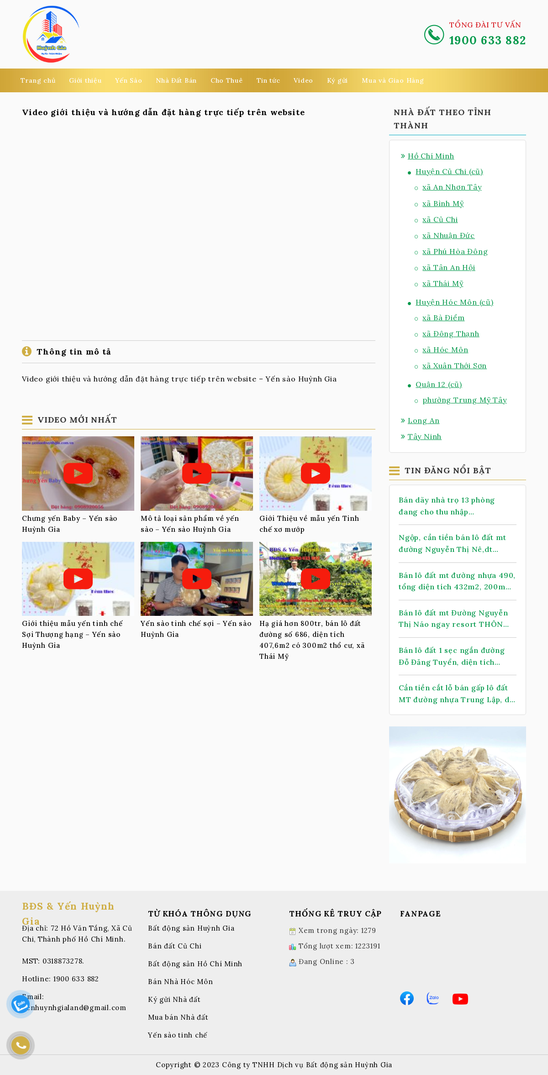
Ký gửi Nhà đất (174, 999)
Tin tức (268, 80)
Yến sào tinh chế (177, 1035)
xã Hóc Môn (441, 349)
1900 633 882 (76, 978)
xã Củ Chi (436, 219)
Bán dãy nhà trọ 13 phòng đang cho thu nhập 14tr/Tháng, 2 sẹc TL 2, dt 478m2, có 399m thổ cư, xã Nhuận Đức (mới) (450, 506)
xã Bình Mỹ (439, 203)
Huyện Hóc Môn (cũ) (451, 302)
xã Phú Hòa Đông (451, 251)
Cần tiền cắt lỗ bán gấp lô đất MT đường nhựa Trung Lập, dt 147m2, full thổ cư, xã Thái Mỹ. (456, 694)
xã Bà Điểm (439, 317)
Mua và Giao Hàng (393, 80)
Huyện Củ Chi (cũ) (445, 171)
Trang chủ (38, 80)
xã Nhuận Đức (445, 235)
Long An (420, 420)
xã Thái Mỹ (439, 283)
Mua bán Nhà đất (178, 1017)
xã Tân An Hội (445, 267)
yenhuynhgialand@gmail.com (74, 1007)
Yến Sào (128, 80)
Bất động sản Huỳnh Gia (191, 928)
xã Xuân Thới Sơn (451, 365)
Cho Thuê (227, 80)
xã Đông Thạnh (447, 333)
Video (303, 80)
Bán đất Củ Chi (175, 946)
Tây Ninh (421, 436)
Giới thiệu (85, 80)
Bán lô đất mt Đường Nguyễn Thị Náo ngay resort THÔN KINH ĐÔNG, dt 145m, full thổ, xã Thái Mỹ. (456, 619)
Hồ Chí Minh (427, 155)
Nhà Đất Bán (176, 80)
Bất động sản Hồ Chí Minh (195, 963)
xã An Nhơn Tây (448, 186)
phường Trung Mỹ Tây (461, 399)
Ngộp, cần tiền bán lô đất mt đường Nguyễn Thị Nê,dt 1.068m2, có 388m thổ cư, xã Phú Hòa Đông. (452, 544)
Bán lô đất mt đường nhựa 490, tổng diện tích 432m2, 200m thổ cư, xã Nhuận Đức (457, 582)
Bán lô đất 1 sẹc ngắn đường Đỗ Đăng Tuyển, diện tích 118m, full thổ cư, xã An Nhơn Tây (453, 657)
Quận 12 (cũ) (435, 384)
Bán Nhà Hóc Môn (180, 981)
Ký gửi (337, 80)
